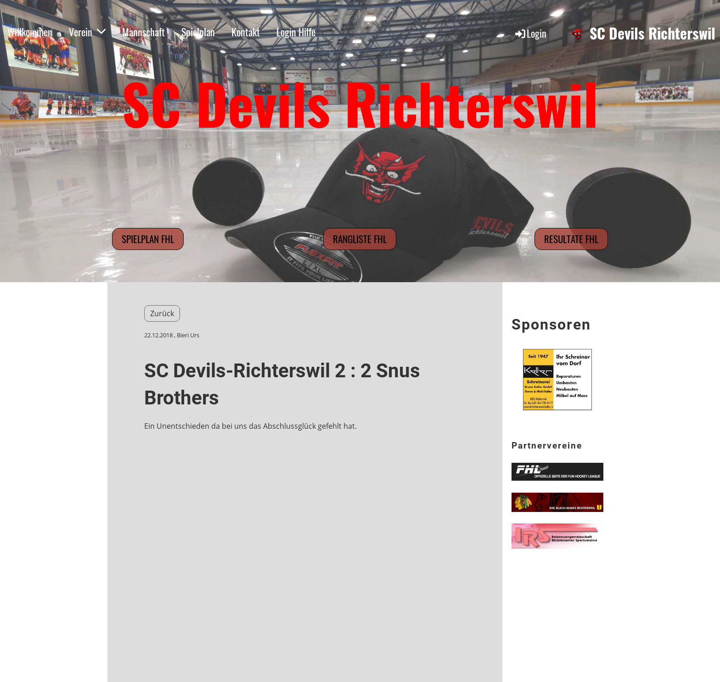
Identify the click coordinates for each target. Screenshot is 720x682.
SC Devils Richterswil (652, 33)
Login (530, 33)
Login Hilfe (295, 31)
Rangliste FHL (360, 239)
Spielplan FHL (148, 239)
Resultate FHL (571, 239)
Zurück (162, 313)
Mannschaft (143, 31)
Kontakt (245, 31)
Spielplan (198, 31)
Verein (87, 31)
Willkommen (29, 31)
